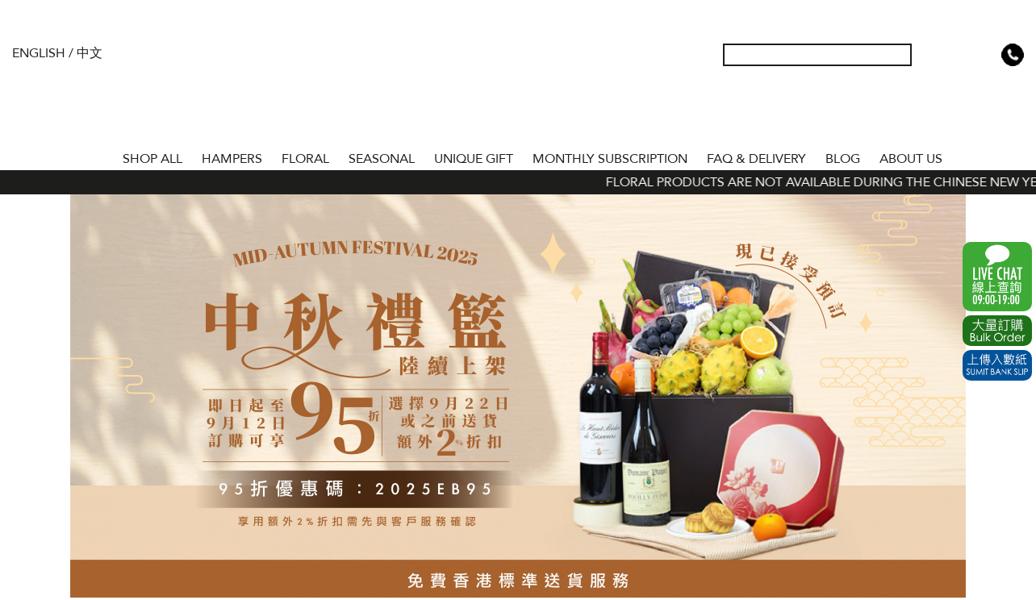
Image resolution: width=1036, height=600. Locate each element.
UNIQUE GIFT (473, 159)
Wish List (961, 55)
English (38, 53)
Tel (1012, 55)
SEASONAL (382, 159)
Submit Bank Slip (997, 365)
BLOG (842, 159)
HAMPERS (232, 159)
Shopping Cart (986, 55)
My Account (935, 55)
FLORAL (305, 159)
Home (98, 156)
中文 (89, 53)
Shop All (152, 159)
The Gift (518, 87)
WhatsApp (997, 276)
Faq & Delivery (756, 159)
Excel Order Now (997, 330)
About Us (910, 159)
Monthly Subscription (610, 159)
